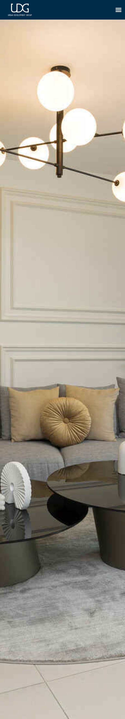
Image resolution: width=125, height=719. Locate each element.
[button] (118, 10)
